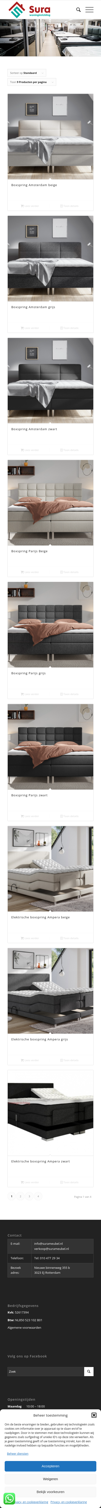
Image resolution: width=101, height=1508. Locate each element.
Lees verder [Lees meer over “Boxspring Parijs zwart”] (30, 816)
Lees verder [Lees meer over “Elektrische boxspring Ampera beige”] (30, 938)
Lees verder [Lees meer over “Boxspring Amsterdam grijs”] (30, 328)
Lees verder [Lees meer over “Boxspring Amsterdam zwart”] (30, 450)
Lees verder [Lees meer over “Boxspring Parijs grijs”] (30, 694)
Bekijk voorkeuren (50, 1492)
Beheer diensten (17, 1454)
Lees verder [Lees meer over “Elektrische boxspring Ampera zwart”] (30, 1182)
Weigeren (50, 1479)
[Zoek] (76, 9)
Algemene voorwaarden (24, 1327)
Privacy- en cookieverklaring (30, 1502)
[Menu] (87, 9)
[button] (94, 1415)
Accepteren (50, 1466)
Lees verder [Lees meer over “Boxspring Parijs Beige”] (30, 572)
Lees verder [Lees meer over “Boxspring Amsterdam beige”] (30, 206)
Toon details (69, 206)
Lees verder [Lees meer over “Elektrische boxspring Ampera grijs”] (30, 1060)
